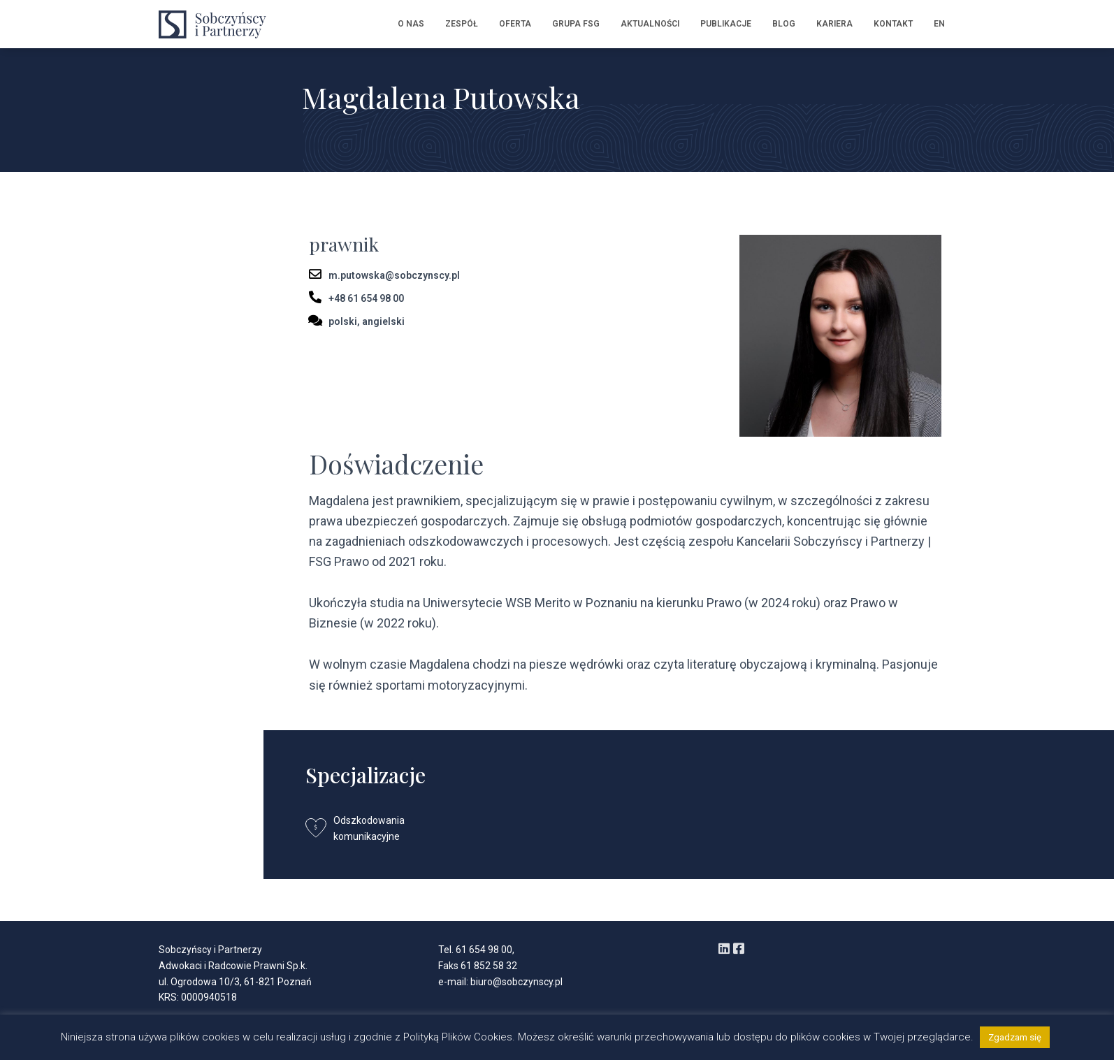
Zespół (461, 24)
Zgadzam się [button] (1014, 1037)
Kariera (834, 24)
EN (939, 24)
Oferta (515, 24)
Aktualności (650, 24)
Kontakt (893, 24)
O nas (411, 24)
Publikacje (725, 24)
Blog (783, 24)
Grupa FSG (576, 24)
